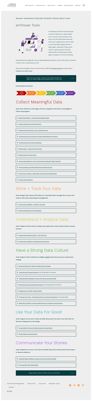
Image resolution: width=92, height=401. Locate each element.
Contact (77, 5)
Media (60, 5)
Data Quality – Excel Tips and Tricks (30, 149)
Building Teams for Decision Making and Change (35, 266)
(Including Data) (43, 297)
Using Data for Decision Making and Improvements (35, 328)
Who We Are (30, 5)
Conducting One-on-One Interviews (30, 143)
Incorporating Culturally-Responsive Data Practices (35, 167)
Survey (68, 18)
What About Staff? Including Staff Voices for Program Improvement (41, 303)
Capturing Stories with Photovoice (30, 124)
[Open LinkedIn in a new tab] (78, 385)
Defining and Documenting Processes (31, 285)
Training (55, 18)
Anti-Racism (48, 18)
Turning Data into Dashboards (28, 365)
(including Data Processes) (37, 272)
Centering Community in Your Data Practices (33, 130)
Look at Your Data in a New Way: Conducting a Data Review (38, 173)
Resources (51, 5)
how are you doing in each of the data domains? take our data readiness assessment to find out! (44, 78)
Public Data (38, 18)
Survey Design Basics (26, 180)
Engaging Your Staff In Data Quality (30, 291)
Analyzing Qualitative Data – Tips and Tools (33, 235)
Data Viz (62, 18)
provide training (56, 68)
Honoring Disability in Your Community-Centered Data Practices (40, 161)
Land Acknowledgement (15, 383)
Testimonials (68, 5)
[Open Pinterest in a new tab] (83, 385)
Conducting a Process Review (28, 272)
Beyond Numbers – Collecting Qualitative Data (34, 118)
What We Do (41, 5)
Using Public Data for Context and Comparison (34, 241)
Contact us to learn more (24, 71)
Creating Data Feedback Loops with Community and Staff (37, 278)
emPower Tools (29, 18)
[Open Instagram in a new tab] (74, 385)
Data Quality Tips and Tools (27, 155)
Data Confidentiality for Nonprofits (30, 210)
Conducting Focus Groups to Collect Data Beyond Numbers (38, 136)
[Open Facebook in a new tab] (70, 385)
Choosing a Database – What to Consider (32, 204)
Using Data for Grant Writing (28, 334)
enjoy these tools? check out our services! (44, 373)
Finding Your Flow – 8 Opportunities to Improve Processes (38, 297)
